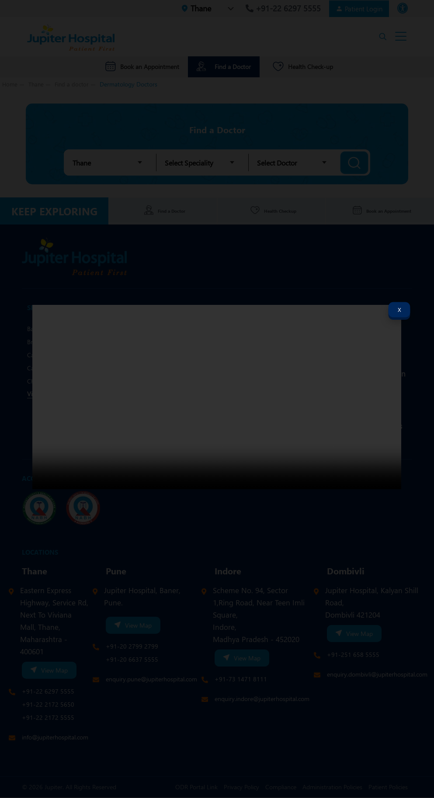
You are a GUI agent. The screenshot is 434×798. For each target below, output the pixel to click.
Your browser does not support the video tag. (216, 397)
